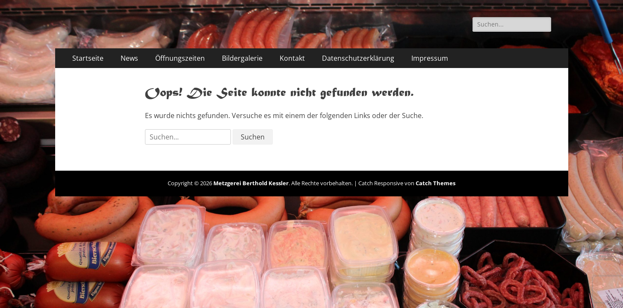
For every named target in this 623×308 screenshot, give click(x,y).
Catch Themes (435, 183)
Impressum (429, 58)
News (129, 58)
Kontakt (292, 58)
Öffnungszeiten (180, 58)
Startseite (87, 58)
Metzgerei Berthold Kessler (251, 183)
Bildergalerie (242, 58)
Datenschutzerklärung (358, 58)
